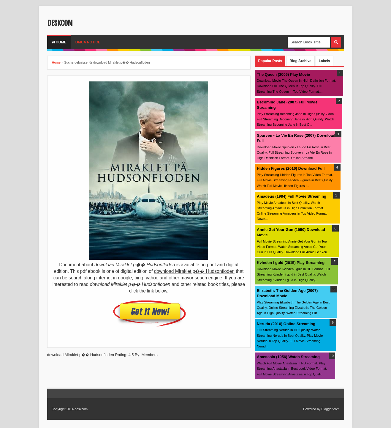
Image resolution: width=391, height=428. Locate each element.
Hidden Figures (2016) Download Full (290, 168)
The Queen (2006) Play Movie (283, 74)
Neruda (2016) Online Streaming (286, 324)
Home (59, 42)
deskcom (60, 23)
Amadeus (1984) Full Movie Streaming (291, 196)
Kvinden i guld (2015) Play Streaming (290, 262)
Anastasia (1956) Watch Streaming (288, 357)
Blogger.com (330, 409)
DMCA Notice (87, 42)
